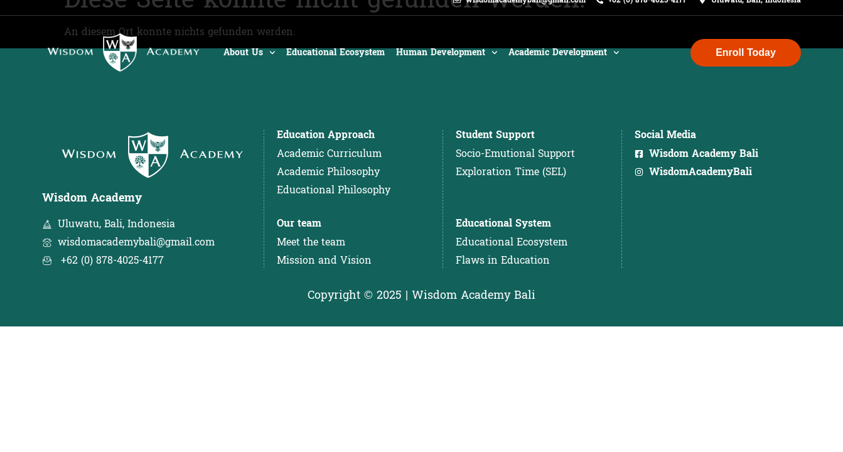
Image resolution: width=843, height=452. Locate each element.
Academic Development (564, 64)
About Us (249, 64)
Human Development (447, 64)
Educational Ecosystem (335, 64)
